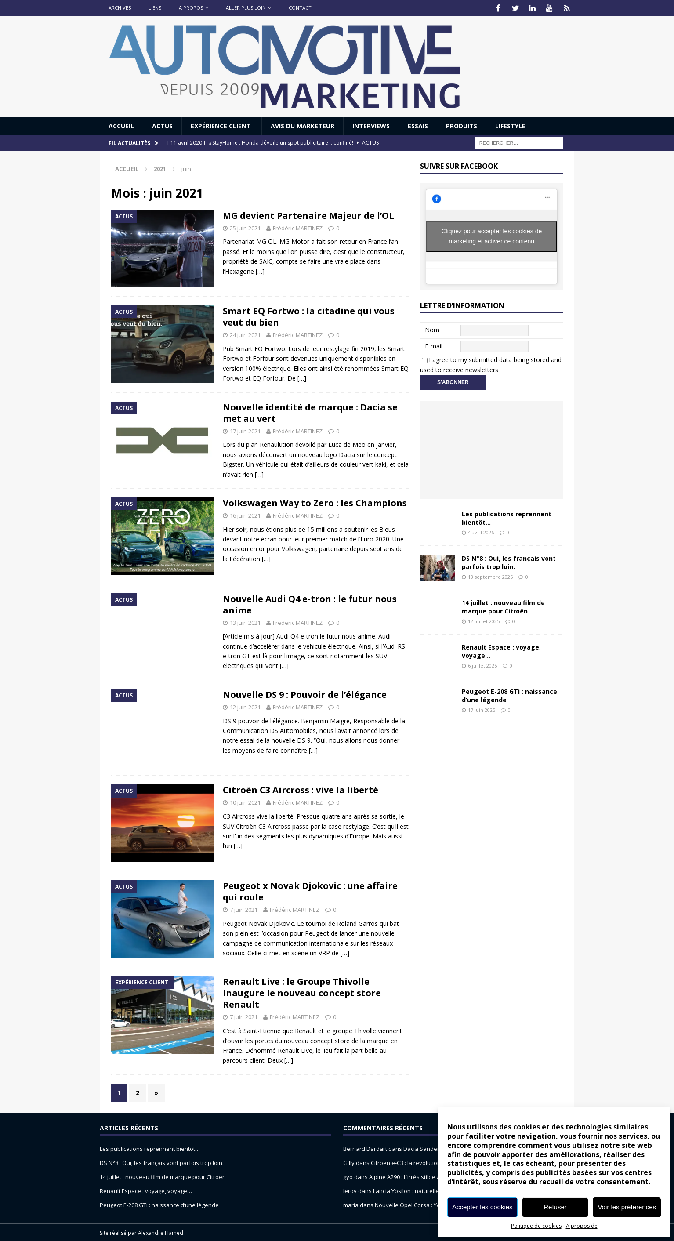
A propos (191, 7)
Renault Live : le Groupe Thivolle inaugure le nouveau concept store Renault (302, 992)
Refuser (555, 1207)
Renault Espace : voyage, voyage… (501, 650)
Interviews (371, 125)
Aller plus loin (246, 7)
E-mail (433, 345)
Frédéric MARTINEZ (298, 227)
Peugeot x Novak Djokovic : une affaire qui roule (310, 890)
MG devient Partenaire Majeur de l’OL (308, 215)
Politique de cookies (536, 1226)
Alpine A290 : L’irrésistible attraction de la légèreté (434, 1176)
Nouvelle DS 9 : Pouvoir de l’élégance (305, 694)
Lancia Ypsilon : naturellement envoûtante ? (431, 1190)
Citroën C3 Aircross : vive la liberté (300, 789)
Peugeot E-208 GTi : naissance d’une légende (509, 694)
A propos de (582, 1226)
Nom (432, 329)
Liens (155, 7)
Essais (418, 125)
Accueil (121, 125)
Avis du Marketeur (302, 125)
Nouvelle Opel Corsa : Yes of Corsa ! (422, 1204)
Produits (461, 125)
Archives (120, 7)
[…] (260, 270)
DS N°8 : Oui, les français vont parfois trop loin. (509, 561)
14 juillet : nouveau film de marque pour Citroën (503, 606)
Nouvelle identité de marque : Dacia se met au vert (310, 412)
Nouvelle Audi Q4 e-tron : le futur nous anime (310, 603)
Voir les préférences (627, 1207)
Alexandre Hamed (160, 1232)
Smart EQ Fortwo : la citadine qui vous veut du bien (309, 315)
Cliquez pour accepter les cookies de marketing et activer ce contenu (491, 235)
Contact (300, 7)
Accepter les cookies (482, 1207)
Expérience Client (222, 125)
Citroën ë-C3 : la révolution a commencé (423, 1162)
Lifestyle (510, 125)
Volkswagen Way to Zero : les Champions (315, 502)
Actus (162, 125)
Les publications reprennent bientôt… (506, 517)
